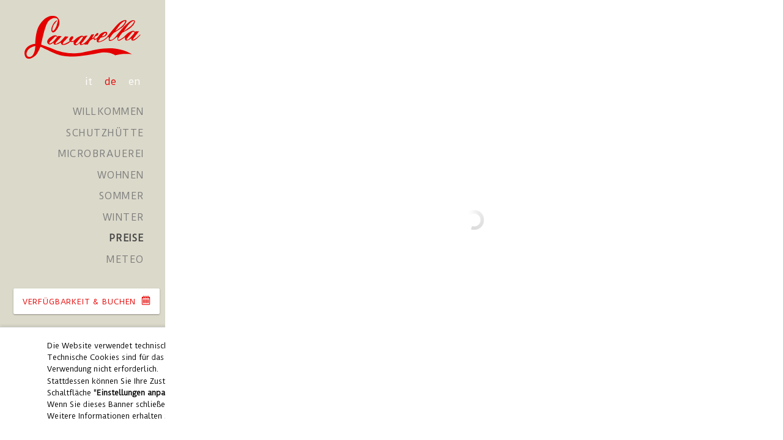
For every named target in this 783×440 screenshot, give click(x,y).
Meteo (125, 259)
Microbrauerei (101, 154)
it (90, 81)
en (134, 81)
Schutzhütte (105, 133)
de (112, 81)
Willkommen (108, 111)
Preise (126, 238)
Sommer (121, 196)
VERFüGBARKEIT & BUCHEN (86, 301)
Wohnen (120, 175)
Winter (123, 217)
